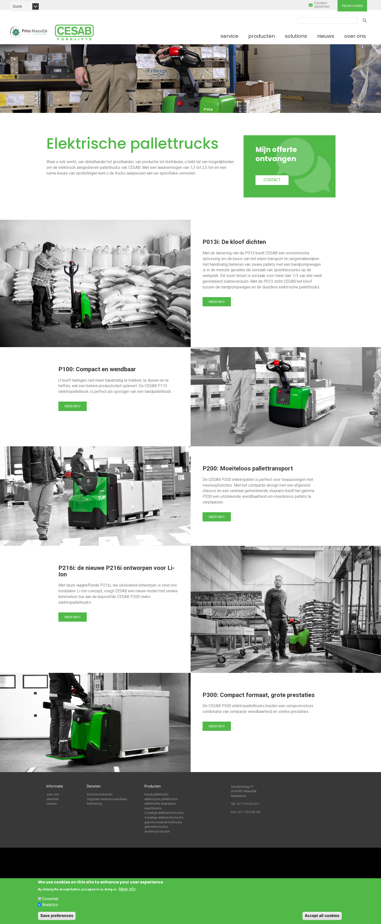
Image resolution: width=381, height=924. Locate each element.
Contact (272, 180)
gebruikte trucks (156, 827)
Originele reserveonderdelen (107, 799)
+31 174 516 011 (247, 804)
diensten (52, 799)
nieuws (51, 803)
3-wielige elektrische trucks (163, 813)
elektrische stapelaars (160, 803)
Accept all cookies (322, 916)
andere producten (157, 831)
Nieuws (325, 36)
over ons (52, 794)
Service (229, 36)
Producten (261, 36)
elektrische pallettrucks (161, 799)
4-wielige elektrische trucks (163, 817)
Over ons (355, 36)
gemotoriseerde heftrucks (163, 822)
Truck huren (352, 6)
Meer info (217, 302)
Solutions (296, 36)
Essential (50, 898)
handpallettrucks (156, 794)
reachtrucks (152, 808)
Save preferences (56, 916)
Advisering (94, 803)
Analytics (50, 904)
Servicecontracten (100, 794)
